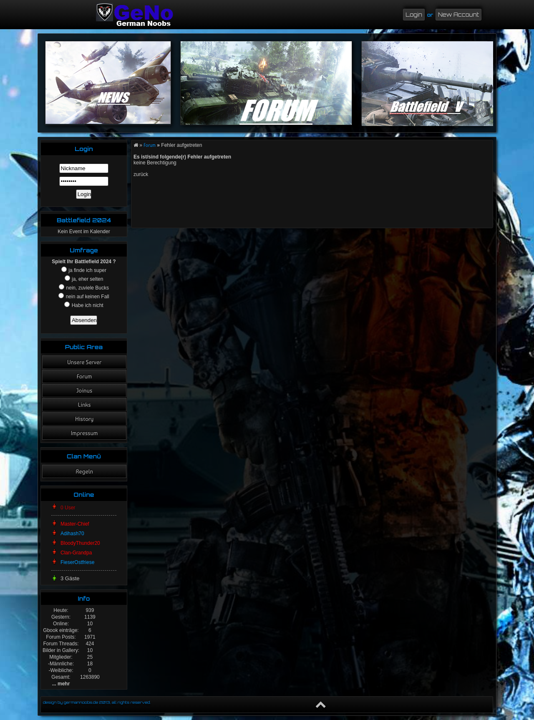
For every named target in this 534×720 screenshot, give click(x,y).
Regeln (84, 471)
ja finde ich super (86, 270)
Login (414, 14)
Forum (84, 376)
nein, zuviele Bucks (87, 288)
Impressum (84, 433)
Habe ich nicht (86, 305)
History (84, 418)
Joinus (84, 390)
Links (84, 404)
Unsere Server (84, 362)
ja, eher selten (87, 279)
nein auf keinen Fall (86, 297)
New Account (458, 14)
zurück (141, 174)
